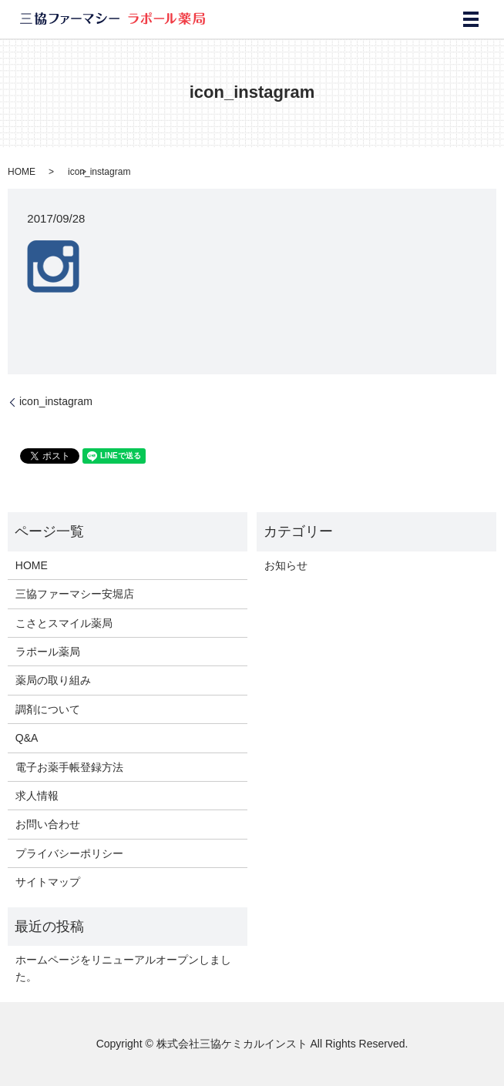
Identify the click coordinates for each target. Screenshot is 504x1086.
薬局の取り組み (53, 680)
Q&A (27, 738)
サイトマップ (47, 882)
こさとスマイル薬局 (64, 623)
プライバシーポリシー (69, 853)
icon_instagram (55, 401)
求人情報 (37, 795)
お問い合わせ (47, 824)
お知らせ (285, 565)
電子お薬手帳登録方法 (69, 767)
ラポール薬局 (47, 651)
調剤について (47, 709)
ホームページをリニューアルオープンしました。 (123, 968)
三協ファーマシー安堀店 (74, 594)
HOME (21, 171)
